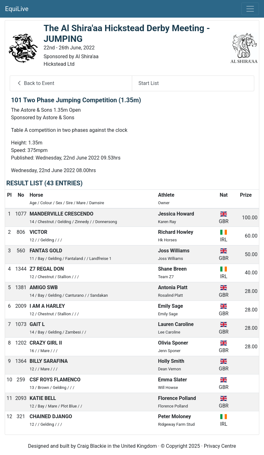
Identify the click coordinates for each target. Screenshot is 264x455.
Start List (148, 83)
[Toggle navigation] (250, 9)
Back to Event (35, 83)
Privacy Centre (220, 446)
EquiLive (16, 9)
